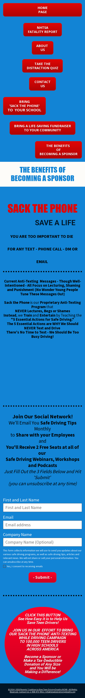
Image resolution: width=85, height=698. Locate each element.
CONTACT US (42, 84)
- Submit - (42, 577)
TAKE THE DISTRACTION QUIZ (42, 66)
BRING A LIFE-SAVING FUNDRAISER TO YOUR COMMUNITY (42, 128)
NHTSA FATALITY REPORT (42, 29)
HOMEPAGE (43, 10)
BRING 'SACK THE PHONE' (24, 105)
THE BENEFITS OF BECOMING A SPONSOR (58, 150)
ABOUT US (42, 48)
